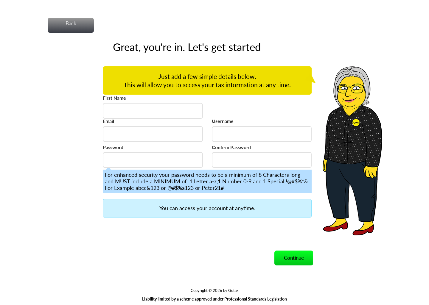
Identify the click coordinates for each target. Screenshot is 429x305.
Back (71, 23)
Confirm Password (231, 147)
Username (223, 121)
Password (113, 147)
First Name (114, 98)
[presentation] (148, 233)
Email (108, 121)
